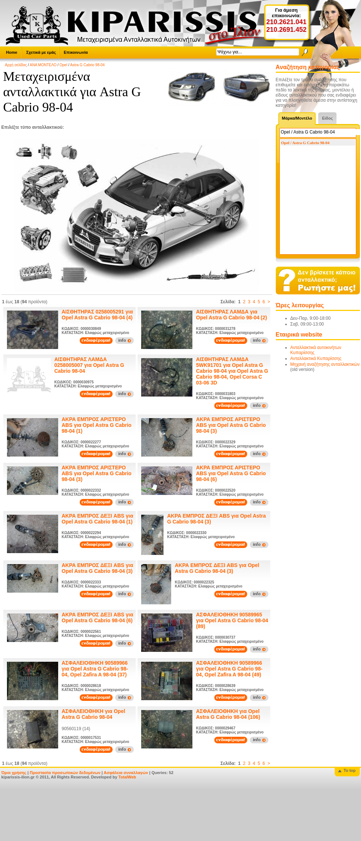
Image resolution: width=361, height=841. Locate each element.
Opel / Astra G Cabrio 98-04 (305, 142)
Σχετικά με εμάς (41, 52)
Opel (63, 65)
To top (350, 770)
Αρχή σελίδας (16, 65)
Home (12, 52)
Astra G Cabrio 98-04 (87, 65)
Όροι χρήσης (14, 772)
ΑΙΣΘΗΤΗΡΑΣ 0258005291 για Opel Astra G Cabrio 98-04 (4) (97, 314)
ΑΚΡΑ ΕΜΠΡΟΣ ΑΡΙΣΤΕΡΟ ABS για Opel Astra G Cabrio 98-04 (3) (231, 425)
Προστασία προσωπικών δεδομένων (65, 772)
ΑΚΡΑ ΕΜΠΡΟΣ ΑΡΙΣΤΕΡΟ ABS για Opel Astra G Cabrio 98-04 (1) (97, 425)
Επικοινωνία (76, 52)
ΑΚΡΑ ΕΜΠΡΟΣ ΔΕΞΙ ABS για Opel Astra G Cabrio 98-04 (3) (98, 568)
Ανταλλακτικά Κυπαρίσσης (316, 358)
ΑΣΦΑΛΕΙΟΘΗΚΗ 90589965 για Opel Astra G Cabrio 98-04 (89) (232, 620)
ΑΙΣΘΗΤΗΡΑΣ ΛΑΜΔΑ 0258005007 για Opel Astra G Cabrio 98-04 (89, 365)
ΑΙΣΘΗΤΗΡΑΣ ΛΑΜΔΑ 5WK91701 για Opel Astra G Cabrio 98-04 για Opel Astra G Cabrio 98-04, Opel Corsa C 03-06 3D (232, 371)
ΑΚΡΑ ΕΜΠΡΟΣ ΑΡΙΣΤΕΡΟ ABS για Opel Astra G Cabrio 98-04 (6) (231, 473)
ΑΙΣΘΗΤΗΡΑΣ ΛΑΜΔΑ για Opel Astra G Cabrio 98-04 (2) (231, 314)
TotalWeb (127, 777)
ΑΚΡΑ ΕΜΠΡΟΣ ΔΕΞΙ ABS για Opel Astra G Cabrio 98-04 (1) (98, 519)
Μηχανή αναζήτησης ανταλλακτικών (325, 364)
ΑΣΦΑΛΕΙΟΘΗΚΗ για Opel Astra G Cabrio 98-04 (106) (228, 714)
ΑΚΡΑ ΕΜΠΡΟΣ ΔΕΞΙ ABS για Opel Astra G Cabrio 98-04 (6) (98, 617)
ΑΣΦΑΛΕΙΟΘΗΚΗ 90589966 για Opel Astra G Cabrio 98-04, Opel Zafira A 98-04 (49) (229, 668)
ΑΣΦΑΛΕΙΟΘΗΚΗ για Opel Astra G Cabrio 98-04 (93, 714)
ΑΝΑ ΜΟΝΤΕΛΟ (43, 65)
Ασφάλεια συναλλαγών (126, 772)
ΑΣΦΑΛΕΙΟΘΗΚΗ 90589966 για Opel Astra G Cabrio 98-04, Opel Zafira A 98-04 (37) (95, 668)
